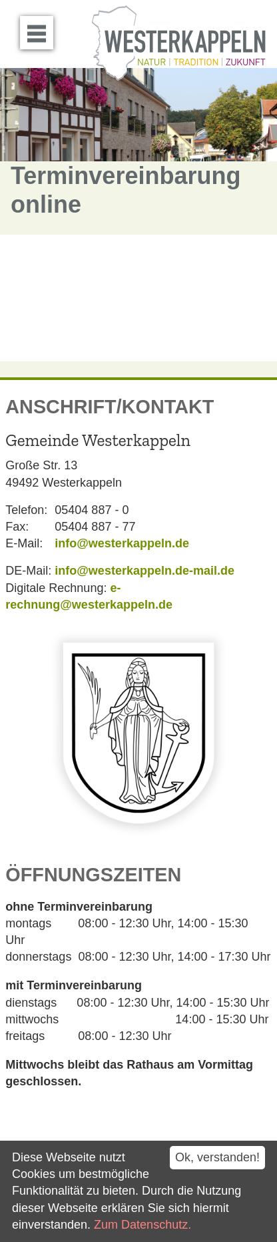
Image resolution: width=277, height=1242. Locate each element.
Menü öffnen (40, 28)
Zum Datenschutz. (142, 1224)
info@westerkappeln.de (122, 543)
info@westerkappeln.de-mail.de (144, 570)
